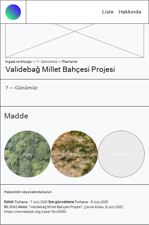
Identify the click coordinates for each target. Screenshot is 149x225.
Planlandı (69, 61)
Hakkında (130, 12)
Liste (108, 12)
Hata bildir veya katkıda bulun (28, 192)
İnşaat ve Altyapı (18, 61)
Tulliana (20, 202)
